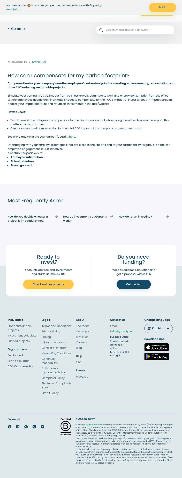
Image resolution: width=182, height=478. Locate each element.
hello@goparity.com (122, 331)
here (72, 137)
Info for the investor (54, 342)
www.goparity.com (96, 424)
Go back (16, 28)
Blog (79, 348)
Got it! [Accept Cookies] (162, 7)
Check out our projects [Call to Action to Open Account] (48, 284)
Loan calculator (18, 361)
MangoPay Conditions (56, 353)
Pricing (46, 337)
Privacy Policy (51, 331)
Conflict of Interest (54, 348)
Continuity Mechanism (50, 361)
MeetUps (82, 377)
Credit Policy (50, 393)
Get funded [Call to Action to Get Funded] (133, 284)
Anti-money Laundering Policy (54, 370)
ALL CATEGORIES (17, 62)
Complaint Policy (53, 378)
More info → (14, 9)
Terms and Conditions (56, 326)
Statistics (82, 337)
